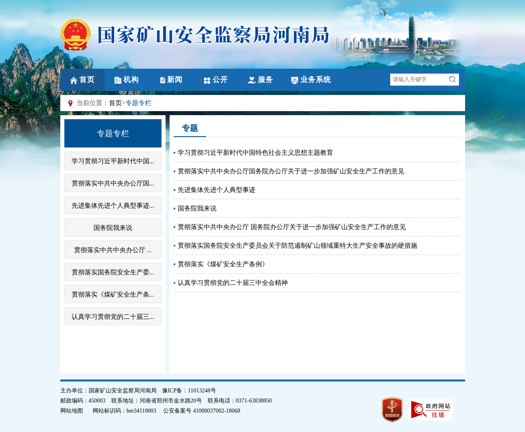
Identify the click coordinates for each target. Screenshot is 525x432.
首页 (82, 80)
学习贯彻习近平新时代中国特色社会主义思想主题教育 (255, 152)
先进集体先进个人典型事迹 (216, 189)
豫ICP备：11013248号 (189, 391)
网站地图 (71, 411)
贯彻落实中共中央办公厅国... (113, 183)
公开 (216, 80)
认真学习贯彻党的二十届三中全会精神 (233, 282)
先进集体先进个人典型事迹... (113, 205)
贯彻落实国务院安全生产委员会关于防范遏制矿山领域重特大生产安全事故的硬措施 (297, 245)
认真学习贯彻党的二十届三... (113, 316)
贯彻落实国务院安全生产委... (113, 272)
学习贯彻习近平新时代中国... (113, 161)
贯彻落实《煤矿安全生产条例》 (223, 264)
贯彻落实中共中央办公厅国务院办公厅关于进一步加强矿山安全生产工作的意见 (291, 171)
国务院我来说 (113, 227)
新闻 (171, 80)
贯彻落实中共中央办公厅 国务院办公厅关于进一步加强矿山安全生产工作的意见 (292, 226)
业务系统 (311, 80)
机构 (127, 80)
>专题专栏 (136, 102)
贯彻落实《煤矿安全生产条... (113, 294)
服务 (260, 80)
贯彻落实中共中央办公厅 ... (113, 250)
